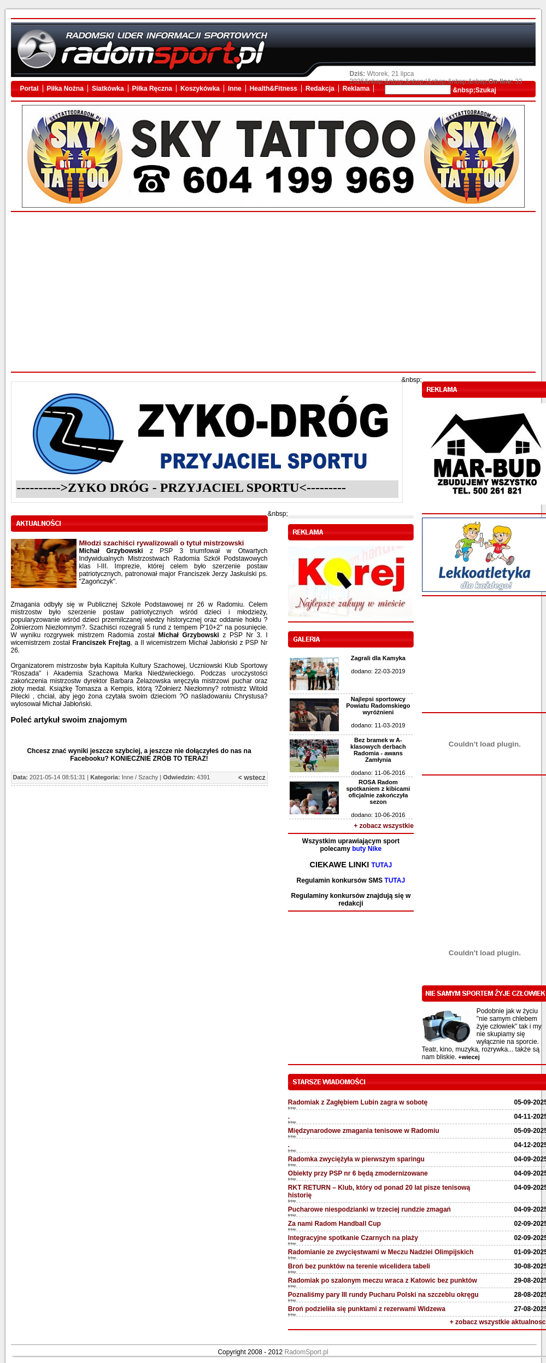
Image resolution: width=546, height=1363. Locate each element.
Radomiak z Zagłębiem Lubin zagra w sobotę (357, 1102)
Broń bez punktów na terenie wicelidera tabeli (359, 1266)
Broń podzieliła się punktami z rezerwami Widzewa (366, 1309)
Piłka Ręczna (152, 88)
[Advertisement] (273, 291)
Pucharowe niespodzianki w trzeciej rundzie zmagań (369, 1209)
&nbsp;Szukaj (473, 90)
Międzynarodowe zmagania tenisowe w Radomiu (363, 1131)
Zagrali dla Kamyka (378, 658)
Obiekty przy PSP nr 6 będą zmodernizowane (358, 1173)
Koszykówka (200, 88)
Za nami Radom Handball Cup (334, 1223)
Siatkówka (108, 88)
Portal (29, 88)
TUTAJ (381, 865)
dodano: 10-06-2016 (378, 815)
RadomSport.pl (306, 1352)
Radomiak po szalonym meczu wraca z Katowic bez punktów (382, 1280)
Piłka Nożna (65, 88)
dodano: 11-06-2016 (378, 772)
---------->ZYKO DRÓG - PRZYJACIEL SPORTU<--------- (181, 487)
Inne (235, 88)
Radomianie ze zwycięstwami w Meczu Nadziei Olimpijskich (380, 1252)
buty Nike (366, 849)
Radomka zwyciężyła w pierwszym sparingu (356, 1159)
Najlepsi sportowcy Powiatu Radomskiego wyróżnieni (378, 705)
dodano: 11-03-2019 (378, 725)
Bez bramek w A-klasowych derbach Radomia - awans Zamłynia (378, 750)
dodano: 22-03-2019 (378, 671)
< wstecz (252, 778)
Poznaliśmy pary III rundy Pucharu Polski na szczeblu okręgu (383, 1295)
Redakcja (320, 88)
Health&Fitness (273, 88)
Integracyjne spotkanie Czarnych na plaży (353, 1238)
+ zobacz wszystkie (384, 826)
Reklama (356, 88)
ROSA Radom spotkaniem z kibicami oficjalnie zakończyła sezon (378, 792)
